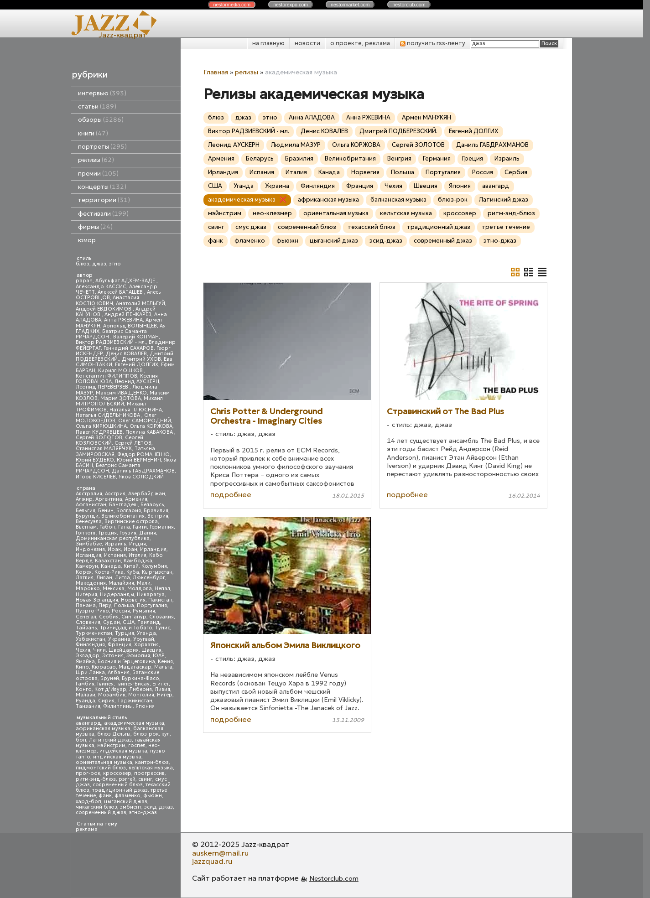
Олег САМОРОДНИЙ (144, 421)
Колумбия (154, 566)
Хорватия (146, 645)
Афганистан (91, 505)
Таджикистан (134, 701)
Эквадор (87, 656)
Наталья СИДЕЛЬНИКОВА (108, 415)
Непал (162, 589)
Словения (88, 622)
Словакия (161, 617)
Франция (119, 645)
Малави (85, 695)
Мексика (114, 589)
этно (115, 264)
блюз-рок (146, 734)
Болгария (128, 511)
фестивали (103, 214)
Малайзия (121, 583)
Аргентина (108, 499)
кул (165, 734)
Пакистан (160, 600)
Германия (162, 527)
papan (84, 281)
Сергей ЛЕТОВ (132, 443)
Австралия (89, 494)
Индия (137, 544)
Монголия (141, 695)
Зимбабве (89, 544)
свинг (145, 779)
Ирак (114, 549)
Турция (124, 633)
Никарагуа (151, 594)
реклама (87, 829)
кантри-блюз (152, 762)
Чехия (83, 650)
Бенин (106, 511)
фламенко (127, 796)
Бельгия (85, 511)
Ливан (104, 578)
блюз (82, 264)
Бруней (109, 678)
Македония (91, 583)
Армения (136, 499)
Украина (119, 639)
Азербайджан (146, 494)
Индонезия (90, 549)
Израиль (115, 544)
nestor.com (231, 4)
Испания (115, 555)
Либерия (140, 689)
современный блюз (118, 785)
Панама (86, 605)
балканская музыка (398, 199)
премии (98, 173)
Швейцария (124, 650)
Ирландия (153, 549)
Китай (131, 566)
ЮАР (159, 656)
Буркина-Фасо (140, 678)
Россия (121, 611)
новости (307, 43)
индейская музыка (123, 751)
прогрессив (149, 773)
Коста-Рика (109, 572)
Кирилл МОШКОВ (121, 371)
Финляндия (90, 645)
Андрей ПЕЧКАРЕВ (127, 314)
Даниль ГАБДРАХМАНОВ (143, 471)
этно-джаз (143, 812)
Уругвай (143, 639)
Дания (147, 533)
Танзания (88, 706)
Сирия (106, 701)
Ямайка (85, 661)
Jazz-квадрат (122, 34)
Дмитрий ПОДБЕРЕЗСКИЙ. (398, 131)
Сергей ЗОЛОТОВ (99, 438)
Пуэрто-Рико (92, 611)
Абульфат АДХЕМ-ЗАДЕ (125, 281)
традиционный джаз (120, 790)
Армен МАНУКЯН (426, 117)
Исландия (88, 555)
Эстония (113, 656)
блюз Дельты (113, 734)
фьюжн (152, 796)
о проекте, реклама (360, 43)
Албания (119, 672)
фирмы (95, 227)
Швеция (151, 650)
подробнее (230, 494)
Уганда (146, 633)
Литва (122, 578)
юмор (87, 240)
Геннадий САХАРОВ (129, 348)
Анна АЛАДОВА (312, 117)
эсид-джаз (158, 807)
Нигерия (86, 594)
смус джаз (250, 227)
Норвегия (133, 600)
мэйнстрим (111, 745)
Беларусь (152, 505)
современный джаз (101, 812)
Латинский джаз (110, 740)
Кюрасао (104, 667)
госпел (137, 745)
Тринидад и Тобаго (126, 628)
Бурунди (87, 516)
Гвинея (105, 684)
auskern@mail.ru (220, 852)
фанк (105, 796)
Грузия (128, 533)
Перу (105, 605)
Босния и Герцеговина (126, 661)
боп (81, 740)
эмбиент (130, 807)
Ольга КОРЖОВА (151, 426)
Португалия (152, 605)
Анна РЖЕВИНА (123, 320)
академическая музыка (134, 723)
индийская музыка (117, 757)
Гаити (140, 527)
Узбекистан (90, 639)
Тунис (162, 628)
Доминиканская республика (113, 538)
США (129, 622)
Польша (124, 605)
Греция (108, 533)
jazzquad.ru (212, 861)
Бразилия (156, 511)
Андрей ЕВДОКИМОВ (104, 309)
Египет (160, 684)
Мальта (163, 667)
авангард (88, 723)
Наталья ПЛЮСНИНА (135, 410)
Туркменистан (94, 633)
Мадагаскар (135, 667)
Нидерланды (117, 594)
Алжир (84, 499)
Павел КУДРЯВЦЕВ (99, 432)
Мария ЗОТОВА (120, 398)
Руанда (85, 701)
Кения (165, 661)
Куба (132, 572)
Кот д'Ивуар (110, 689)
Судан (111, 622)
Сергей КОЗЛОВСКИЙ (109, 440)
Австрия (115, 494)
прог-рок (88, 773)
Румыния (144, 611)
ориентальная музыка (104, 762)
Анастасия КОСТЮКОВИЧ (107, 300)
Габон (107, 527)
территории (104, 200)
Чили (99, 650)
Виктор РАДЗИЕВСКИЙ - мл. (111, 342)
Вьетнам (86, 527)
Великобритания (123, 516)
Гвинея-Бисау (133, 684)
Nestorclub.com (334, 878)
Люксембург (149, 578)
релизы (96, 160)
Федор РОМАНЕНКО (143, 454)
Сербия (109, 617)
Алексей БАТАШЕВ (121, 292)
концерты (102, 187)
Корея (84, 572)
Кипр (82, 667)
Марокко (88, 589)
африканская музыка (103, 729)
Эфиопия (138, 656)
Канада (111, 566)
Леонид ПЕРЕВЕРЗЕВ (103, 387)
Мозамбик (111, 695)
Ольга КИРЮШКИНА (101, 426)
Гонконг (86, 533)
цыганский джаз (125, 802)
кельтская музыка (151, 768)
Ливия (162, 689)
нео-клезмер (272, 213)
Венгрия (157, 516)
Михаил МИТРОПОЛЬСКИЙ (119, 401)
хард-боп (88, 802)
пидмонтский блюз (101, 768)
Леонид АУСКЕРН (136, 381)
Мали (144, 583)
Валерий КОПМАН (136, 337)
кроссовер (117, 773)
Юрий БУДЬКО (95, 460)
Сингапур (133, 617)
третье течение (506, 227)
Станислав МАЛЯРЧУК (104, 449)
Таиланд (148, 622)
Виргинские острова (131, 521)
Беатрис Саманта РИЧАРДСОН (111, 334)
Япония (145, 706)
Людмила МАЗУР (296, 145)
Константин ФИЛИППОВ (106, 376)
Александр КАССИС (101, 287)
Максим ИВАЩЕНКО (121, 393)
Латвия (85, 578)
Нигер (164, 695)
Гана (124, 527)
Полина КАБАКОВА (149, 432)
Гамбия (85, 684)
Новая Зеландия (97, 600)
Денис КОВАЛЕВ (126, 354)
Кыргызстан (157, 572)
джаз (99, 264)
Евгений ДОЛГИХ (136, 365)
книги (93, 133)
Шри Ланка (90, 672)
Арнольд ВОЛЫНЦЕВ (130, 326)
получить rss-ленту (432, 43)
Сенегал (86, 617)
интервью (102, 93)
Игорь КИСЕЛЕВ (96, 477)
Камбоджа (138, 561)
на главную (268, 43)
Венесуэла (89, 521)
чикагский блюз (96, 807)
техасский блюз (371, 227)
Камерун (87, 566)
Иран (130, 549)
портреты (102, 147)
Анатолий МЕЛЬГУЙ (140, 303)
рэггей (127, 779)
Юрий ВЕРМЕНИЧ (139, 460)
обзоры (101, 120)
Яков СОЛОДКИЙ (141, 477)
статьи (97, 106)
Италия (137, 555)
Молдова (139, 589)
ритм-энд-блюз (96, 779)
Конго (84, 689)
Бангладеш (123, 505)
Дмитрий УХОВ (141, 359)
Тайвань (86, 628)
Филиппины (118, 706)
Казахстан (108, 561)
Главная (215, 72)
